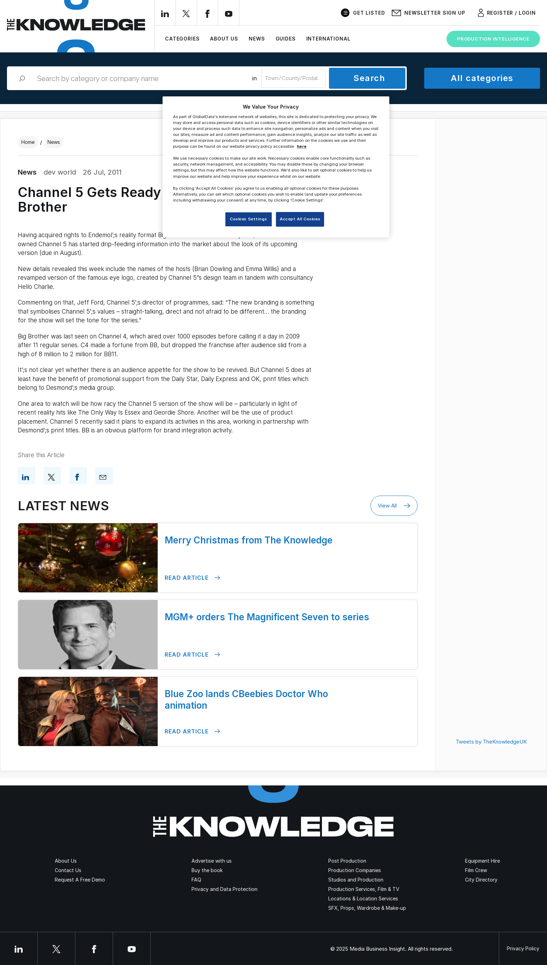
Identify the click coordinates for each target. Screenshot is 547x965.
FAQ (196, 880)
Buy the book (207, 870)
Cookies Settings (248, 219)
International (328, 39)
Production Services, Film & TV (363, 889)
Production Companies (354, 870)
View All (394, 505)
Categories (182, 39)
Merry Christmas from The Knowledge (248, 540)
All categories (482, 78)
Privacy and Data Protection (224, 889)
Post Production (347, 861)
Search (369, 78)
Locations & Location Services (363, 898)
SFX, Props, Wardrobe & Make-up (367, 908)
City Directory (481, 880)
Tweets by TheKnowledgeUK (491, 741)
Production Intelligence (493, 39)
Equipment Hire (482, 861)
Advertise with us (212, 861)
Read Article (192, 578)
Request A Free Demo (80, 880)
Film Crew (476, 870)
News (257, 39)
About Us (224, 39)
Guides (286, 39)
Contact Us (68, 870)
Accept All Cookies (300, 219)
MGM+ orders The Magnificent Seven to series (267, 617)
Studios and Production (355, 880)
